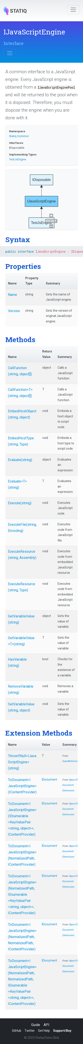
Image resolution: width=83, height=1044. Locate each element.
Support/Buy (62, 1030)
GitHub (16, 1030)
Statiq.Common (19, 136)
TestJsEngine (17, 159)
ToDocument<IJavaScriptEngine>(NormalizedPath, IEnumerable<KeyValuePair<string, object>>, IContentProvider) (22, 894)
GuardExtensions (71, 761)
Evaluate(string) (20, 460)
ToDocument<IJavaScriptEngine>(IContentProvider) (22, 786)
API (46, 1025)
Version (14, 311)
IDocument (49, 779)
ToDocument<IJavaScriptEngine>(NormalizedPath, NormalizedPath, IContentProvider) (22, 936)
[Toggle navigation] (73, 9)
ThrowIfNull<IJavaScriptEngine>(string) (22, 762)
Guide (35, 1025)
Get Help (44, 1030)
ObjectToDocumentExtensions (70, 785)
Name (12, 295)
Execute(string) (19, 503)
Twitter (30, 1030)
